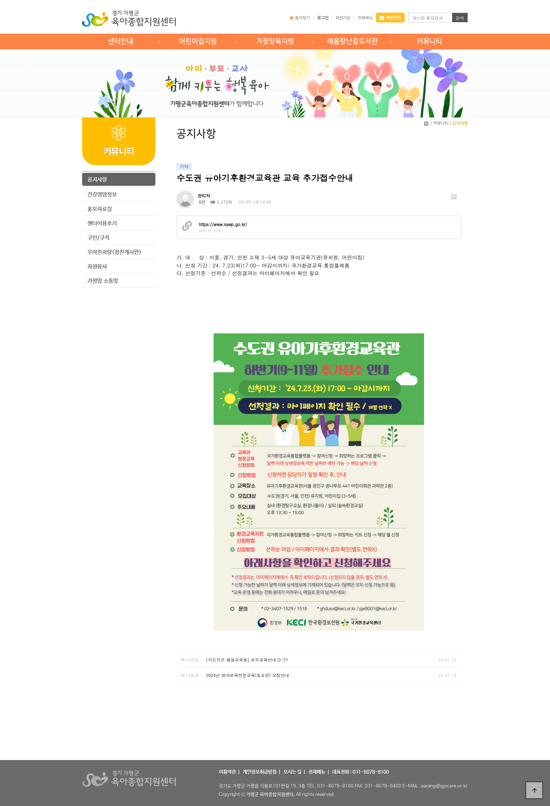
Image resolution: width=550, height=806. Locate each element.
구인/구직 (98, 238)
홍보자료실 (99, 209)
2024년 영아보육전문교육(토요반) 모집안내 (247, 675)
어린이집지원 (198, 41)
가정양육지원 (275, 41)
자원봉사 (97, 266)
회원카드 (390, 17)
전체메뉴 (365, 17)
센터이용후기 (102, 223)
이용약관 (227, 772)
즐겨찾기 (299, 17)
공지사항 (97, 179)
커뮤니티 (429, 41)
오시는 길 (292, 772)
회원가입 (342, 17)
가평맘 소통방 (102, 281)
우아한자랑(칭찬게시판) (114, 252)
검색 (460, 18)
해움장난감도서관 (352, 41)
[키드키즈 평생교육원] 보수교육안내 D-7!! (247, 660)
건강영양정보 (102, 194)
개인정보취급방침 (259, 772)
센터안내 (120, 41)
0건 (201, 202)
